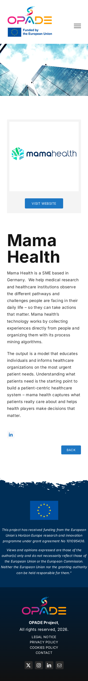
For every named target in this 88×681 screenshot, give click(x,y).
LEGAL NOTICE (44, 637)
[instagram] (39, 665)
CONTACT (44, 653)
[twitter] (29, 665)
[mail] (60, 665)
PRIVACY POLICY (44, 642)
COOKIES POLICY (44, 647)
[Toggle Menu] (77, 26)
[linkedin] (11, 434)
